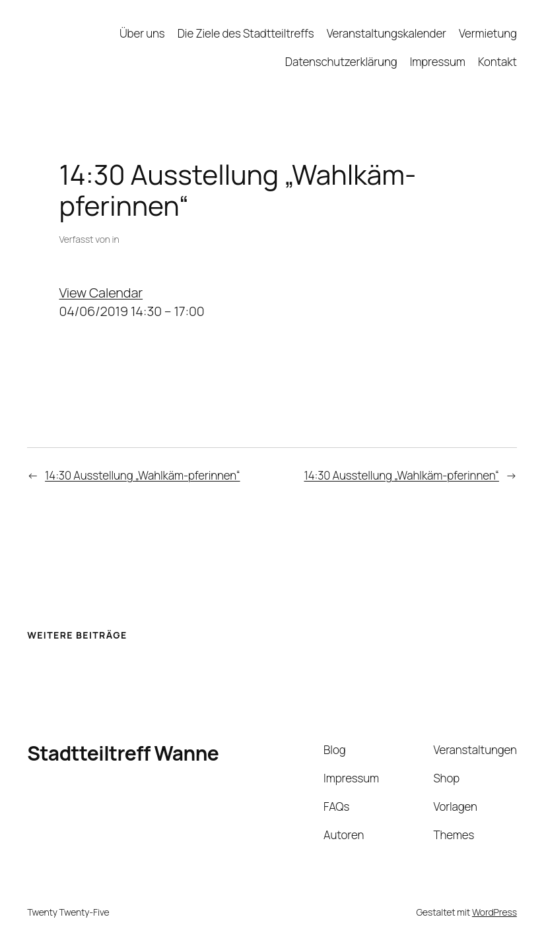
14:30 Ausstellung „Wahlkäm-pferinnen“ (142, 475)
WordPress (494, 912)
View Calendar (101, 292)
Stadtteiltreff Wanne (123, 753)
